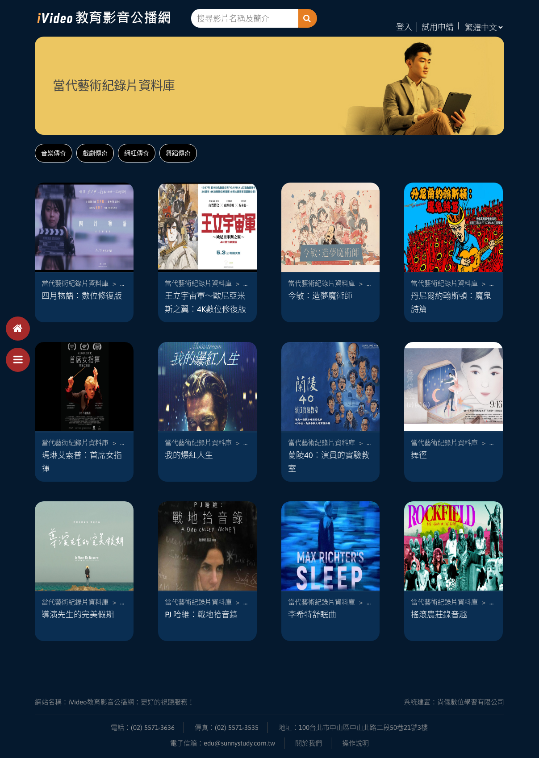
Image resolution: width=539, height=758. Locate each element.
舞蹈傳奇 (178, 153)
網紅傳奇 (136, 153)
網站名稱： (114, 702)
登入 (404, 27)
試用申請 (438, 27)
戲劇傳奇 (95, 153)
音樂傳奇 (53, 153)
